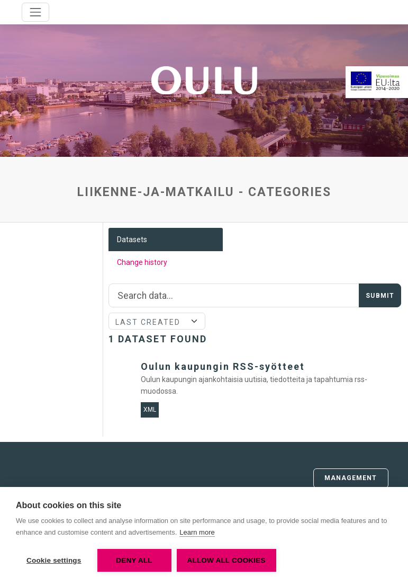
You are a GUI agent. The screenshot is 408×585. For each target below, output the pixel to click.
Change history (142, 262)
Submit (380, 295)
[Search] (233, 295)
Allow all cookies (226, 560)
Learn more (196, 532)
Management (350, 478)
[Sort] (156, 321)
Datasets (132, 239)
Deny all (134, 560)
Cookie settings (53, 560)
